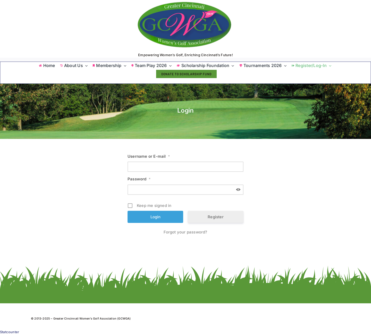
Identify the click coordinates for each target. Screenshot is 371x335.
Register (216, 216)
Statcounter (9, 332)
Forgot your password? (185, 232)
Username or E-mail (149, 156)
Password (139, 179)
